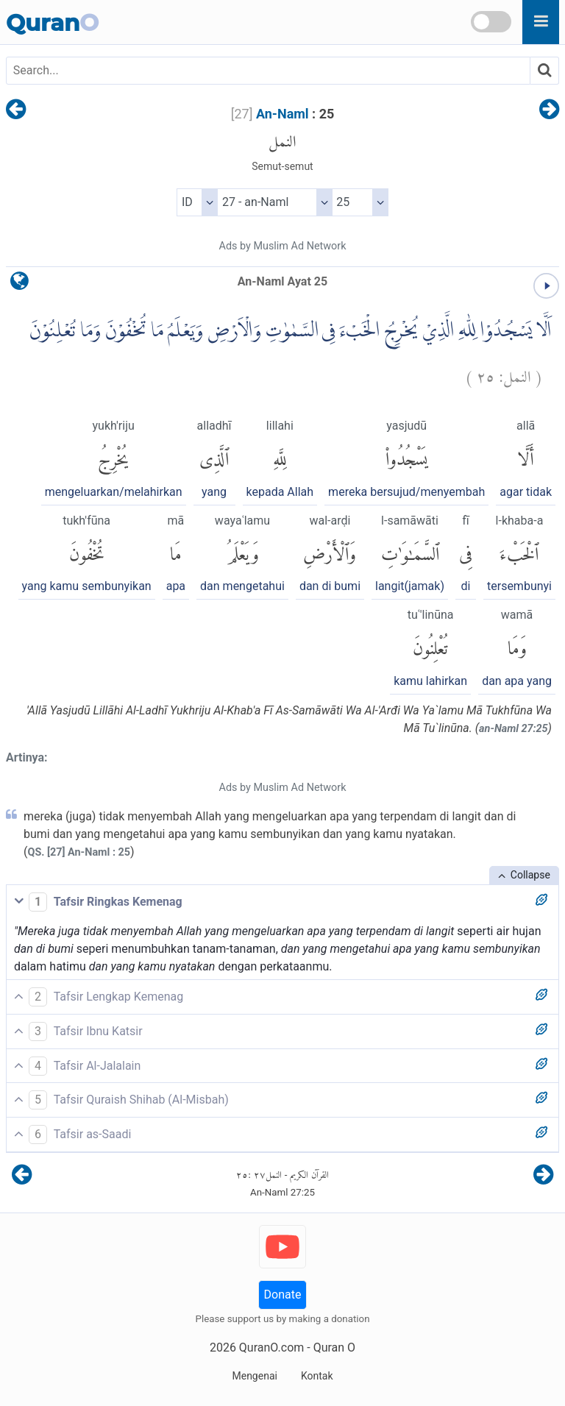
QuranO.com (271, 1347)
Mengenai (254, 1376)
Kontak (317, 1376)
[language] (19, 284)
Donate (283, 1295)
